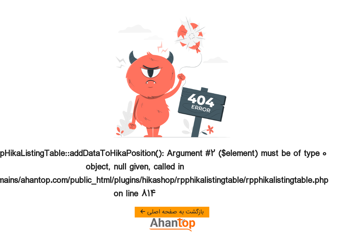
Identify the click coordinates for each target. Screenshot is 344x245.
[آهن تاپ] (172, 225)
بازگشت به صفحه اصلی (172, 212)
